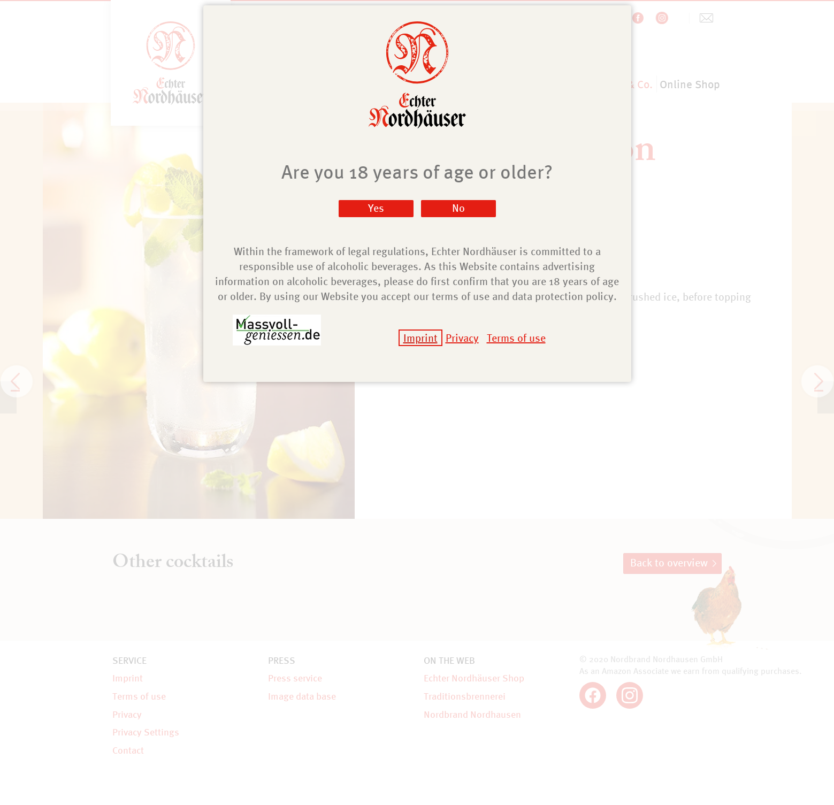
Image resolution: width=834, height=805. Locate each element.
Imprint (420, 338)
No (458, 208)
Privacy (462, 338)
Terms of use (516, 338)
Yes (376, 208)
